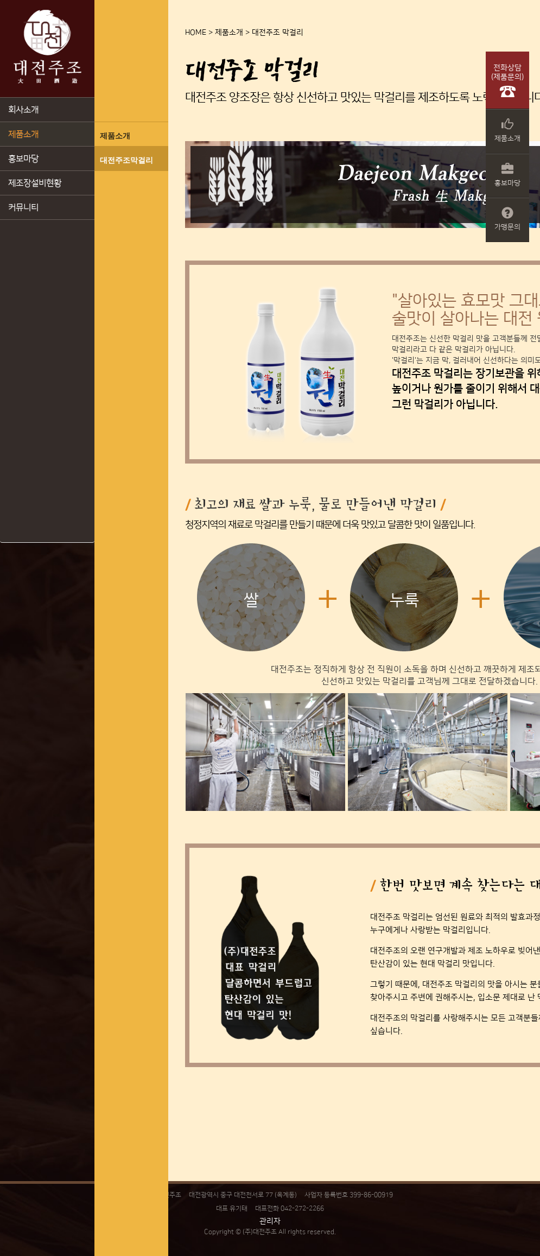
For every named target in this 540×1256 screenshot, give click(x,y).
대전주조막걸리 (126, 160)
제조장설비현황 (34, 183)
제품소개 (23, 134)
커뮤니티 (23, 207)
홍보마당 (23, 158)
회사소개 (23, 110)
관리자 (270, 1221)
